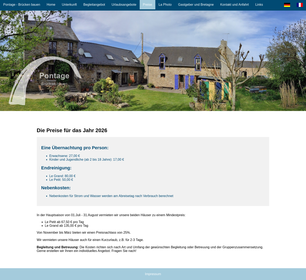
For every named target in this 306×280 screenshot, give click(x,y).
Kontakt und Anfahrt (234, 4)
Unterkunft (69, 4)
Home (51, 4)
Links (259, 4)
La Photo (165, 4)
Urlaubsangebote (124, 4)
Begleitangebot (94, 4)
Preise (147, 4)
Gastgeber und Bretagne (196, 4)
